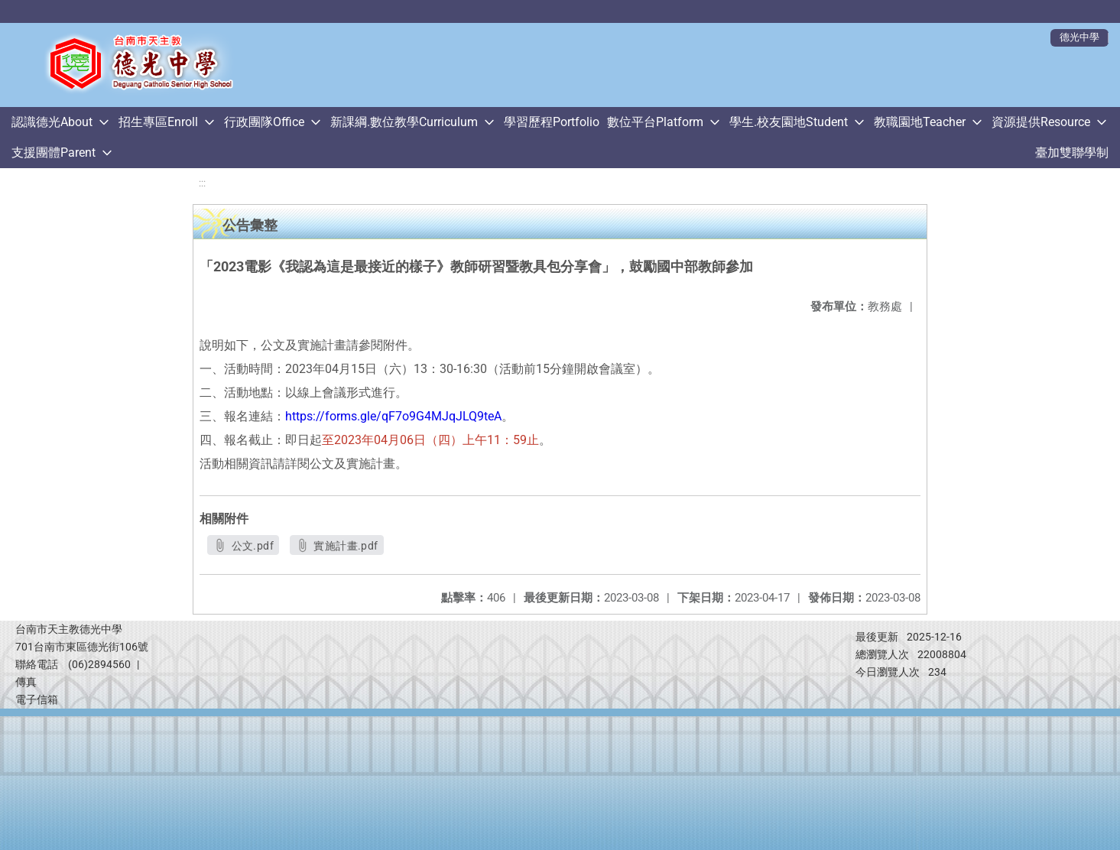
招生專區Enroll (158, 122)
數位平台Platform (655, 122)
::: (202, 183)
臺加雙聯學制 (1072, 152)
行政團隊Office (264, 122)
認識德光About (52, 122)
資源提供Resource (1041, 122)
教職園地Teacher (920, 122)
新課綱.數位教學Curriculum (404, 122)
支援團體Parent (53, 152)
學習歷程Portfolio (551, 122)
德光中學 (1079, 37)
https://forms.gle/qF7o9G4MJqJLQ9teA (393, 416)
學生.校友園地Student (788, 122)
